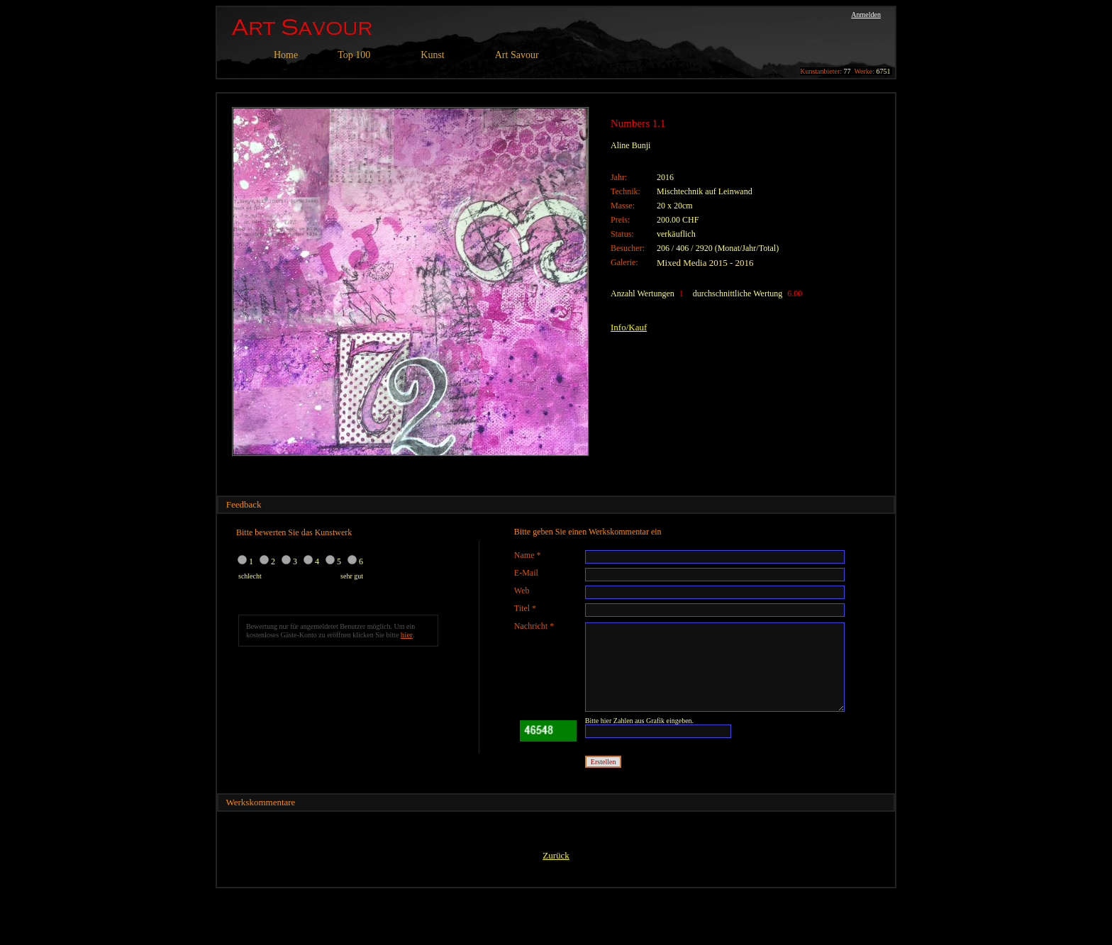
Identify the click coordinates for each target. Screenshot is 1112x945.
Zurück (556, 855)
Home (286, 55)
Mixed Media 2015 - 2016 (705, 262)
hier (407, 634)
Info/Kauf (629, 327)
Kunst (432, 55)
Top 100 (354, 55)
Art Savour (517, 55)
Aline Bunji (630, 145)
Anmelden (866, 14)
